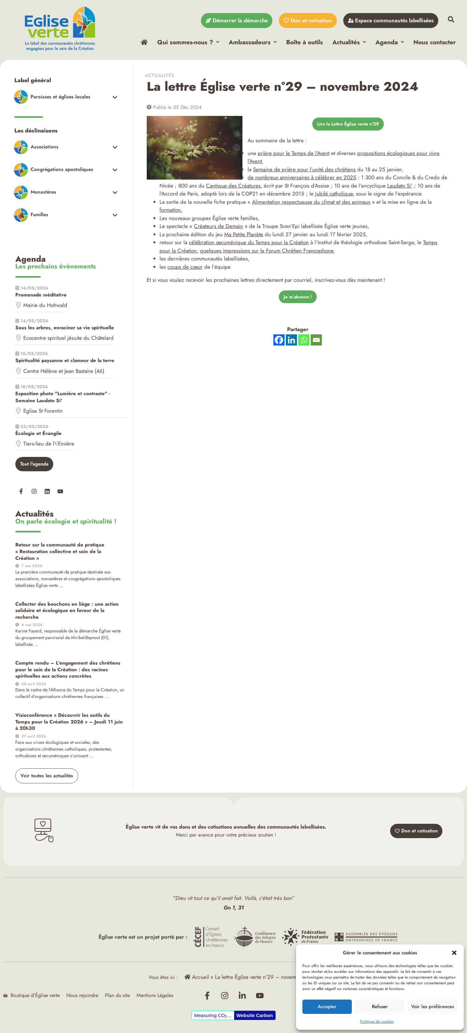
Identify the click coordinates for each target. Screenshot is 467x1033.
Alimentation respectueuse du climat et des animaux (311, 204)
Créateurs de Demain (218, 228)
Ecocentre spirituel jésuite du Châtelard (68, 339)
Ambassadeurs (253, 42)
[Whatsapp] (303, 343)
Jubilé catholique (334, 196)
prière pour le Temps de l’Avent (294, 155)
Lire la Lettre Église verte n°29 (348, 125)
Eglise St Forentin (43, 412)
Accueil (196, 978)
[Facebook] (279, 343)
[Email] (316, 343)
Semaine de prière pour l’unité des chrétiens (304, 171)
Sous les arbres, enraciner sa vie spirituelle (64, 328)
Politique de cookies (377, 1021)
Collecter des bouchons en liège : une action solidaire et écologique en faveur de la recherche (69, 611)
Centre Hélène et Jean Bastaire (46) (63, 372)
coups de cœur (185, 269)
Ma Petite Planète (243, 236)
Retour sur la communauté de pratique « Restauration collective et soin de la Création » (63, 552)
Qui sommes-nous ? (188, 42)
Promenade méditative (41, 295)
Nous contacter (434, 42)
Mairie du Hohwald (45, 306)
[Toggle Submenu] (65, 97)
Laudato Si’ (399, 188)
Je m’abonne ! (297, 299)
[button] (454, 953)
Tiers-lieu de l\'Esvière (48, 444)
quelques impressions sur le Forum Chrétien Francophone (266, 253)
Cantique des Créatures (233, 188)
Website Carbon (254, 1017)
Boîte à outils (304, 42)
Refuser (380, 1006)
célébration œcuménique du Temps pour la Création (249, 245)
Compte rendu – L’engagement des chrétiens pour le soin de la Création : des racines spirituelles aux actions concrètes (68, 670)
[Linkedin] (291, 343)
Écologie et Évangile (38, 434)
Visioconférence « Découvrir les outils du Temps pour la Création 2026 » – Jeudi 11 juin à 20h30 (68, 722)
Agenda (389, 42)
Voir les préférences (432, 1006)
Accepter (327, 1006)
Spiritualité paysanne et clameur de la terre (64, 361)
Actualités (349, 42)
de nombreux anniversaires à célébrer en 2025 (302, 180)
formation (170, 212)
